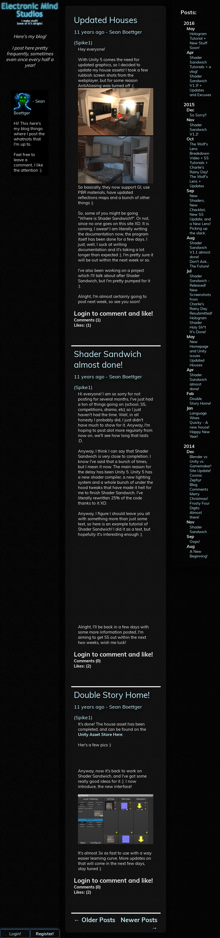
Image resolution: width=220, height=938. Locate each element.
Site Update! (200, 470)
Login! (15, 933)
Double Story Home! (200, 400)
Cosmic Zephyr (196, 477)
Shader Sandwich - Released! (200, 280)
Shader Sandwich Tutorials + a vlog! (200, 64)
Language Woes (198, 415)
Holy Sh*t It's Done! (198, 329)
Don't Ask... (199, 261)
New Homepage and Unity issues (199, 348)
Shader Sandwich (198, 529)
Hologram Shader (198, 320)
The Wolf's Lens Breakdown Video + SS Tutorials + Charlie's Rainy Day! (199, 158)
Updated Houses (197, 362)
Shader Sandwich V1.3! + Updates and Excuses (200, 85)
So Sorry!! (198, 115)
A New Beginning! (198, 553)
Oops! (195, 541)
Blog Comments (199, 486)
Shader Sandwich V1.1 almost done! (200, 249)
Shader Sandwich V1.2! (198, 129)
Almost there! (196, 514)
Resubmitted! (200, 313)
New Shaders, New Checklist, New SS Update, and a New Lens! (200, 209)
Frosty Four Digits (200, 505)
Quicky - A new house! (199, 424)
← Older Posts (94, 920)
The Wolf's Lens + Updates (199, 181)
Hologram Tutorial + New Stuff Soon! (198, 40)
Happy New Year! (200, 434)
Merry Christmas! (199, 496)
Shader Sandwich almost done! (198, 381)
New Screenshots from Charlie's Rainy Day (200, 299)
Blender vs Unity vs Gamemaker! (200, 461)
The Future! (199, 266)
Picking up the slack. (198, 230)
